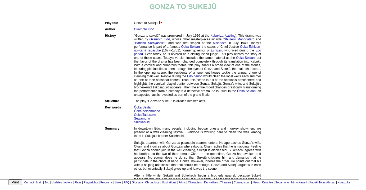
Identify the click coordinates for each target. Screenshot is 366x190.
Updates (57, 182)
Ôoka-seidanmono (147, 111)
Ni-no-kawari (299, 182)
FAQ (126, 182)
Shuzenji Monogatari (238, 39)
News (256, 182)
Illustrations (169, 182)
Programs (106, 182)
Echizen (216, 50)
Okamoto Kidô (144, 29)
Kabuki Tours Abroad (322, 182)
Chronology (152, 182)
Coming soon (242, 182)
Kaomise (267, 182)
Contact (29, 182)
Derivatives (211, 182)
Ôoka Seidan (190, 47)
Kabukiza (216, 35)
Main (39, 182)
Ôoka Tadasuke (145, 115)
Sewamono (142, 118)
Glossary (137, 182)
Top (47, 182)
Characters (195, 182)
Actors (68, 182)
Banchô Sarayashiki (149, 43)
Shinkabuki (142, 122)
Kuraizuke (344, 182)
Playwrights (91, 182)
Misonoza (219, 43)
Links (118, 182)
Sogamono (282, 182)
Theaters (225, 182)
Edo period (194, 76)
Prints (182, 182)
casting (230, 35)
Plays (77, 182)
